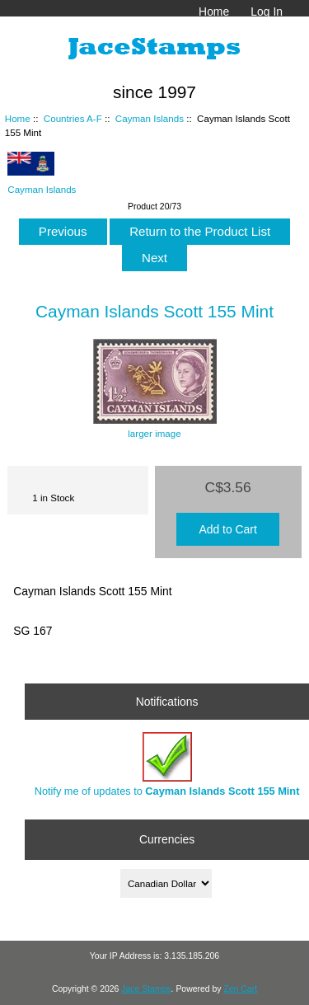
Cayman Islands (149, 118)
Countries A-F (73, 118)
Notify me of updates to (167, 764)
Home (214, 11)
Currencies (166, 839)
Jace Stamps (146, 988)
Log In (266, 11)
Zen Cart (240, 988)
